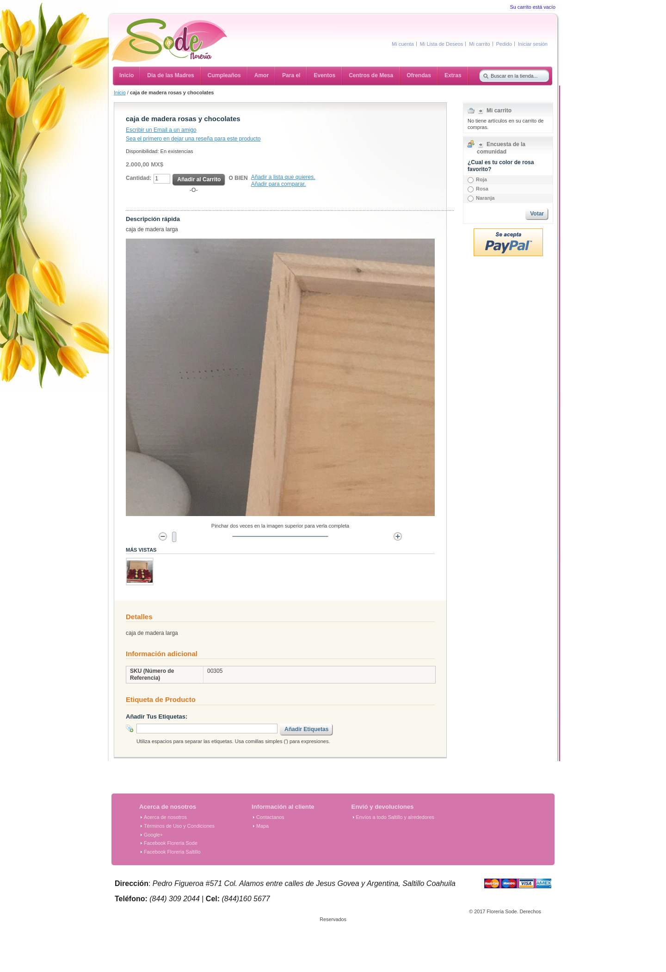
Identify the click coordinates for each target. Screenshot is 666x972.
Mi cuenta (403, 44)
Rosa (482, 188)
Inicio (120, 92)
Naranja (485, 198)
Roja (481, 179)
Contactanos (270, 817)
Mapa (262, 826)
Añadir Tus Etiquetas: (156, 716)
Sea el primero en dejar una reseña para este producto (193, 138)
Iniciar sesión (533, 44)
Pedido (504, 44)
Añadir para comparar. (278, 184)
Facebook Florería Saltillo (172, 852)
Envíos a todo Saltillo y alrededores (395, 817)
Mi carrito (479, 44)
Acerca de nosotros (165, 817)
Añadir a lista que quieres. (283, 177)
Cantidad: (138, 178)
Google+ (153, 834)
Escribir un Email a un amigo (161, 130)
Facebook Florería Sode (170, 843)
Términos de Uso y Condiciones (179, 826)
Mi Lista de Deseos (441, 44)
